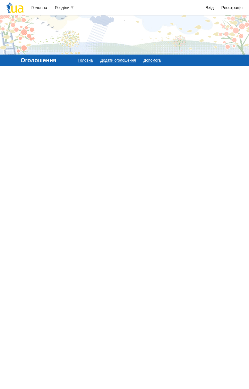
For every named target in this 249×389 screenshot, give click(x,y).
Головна (39, 7)
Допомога (152, 60)
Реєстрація (232, 7)
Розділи (62, 7)
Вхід (210, 7)
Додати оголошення (118, 60)
